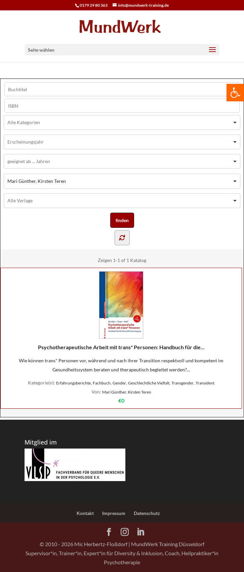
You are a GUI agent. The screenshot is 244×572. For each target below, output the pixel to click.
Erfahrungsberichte (73, 382)
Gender (119, 382)
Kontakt (85, 513)
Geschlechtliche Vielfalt (148, 382)
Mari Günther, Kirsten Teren (126, 392)
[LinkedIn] (140, 532)
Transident (205, 382)
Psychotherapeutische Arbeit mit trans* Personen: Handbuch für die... (121, 310)
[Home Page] (122, 26)
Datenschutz (147, 513)
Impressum (113, 513)
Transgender (182, 382)
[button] (235, 92)
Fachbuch (102, 382)
